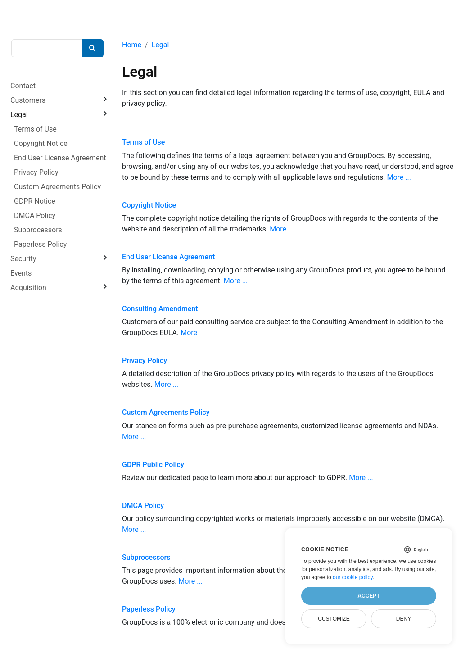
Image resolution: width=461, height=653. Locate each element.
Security (23, 258)
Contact (23, 86)
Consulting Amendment (160, 308)
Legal (19, 114)
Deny (403, 619)
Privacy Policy (36, 172)
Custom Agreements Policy (57, 186)
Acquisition (28, 287)
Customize (333, 619)
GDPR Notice (34, 201)
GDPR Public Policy (153, 464)
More (189, 332)
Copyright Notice (41, 143)
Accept (368, 596)
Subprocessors (38, 230)
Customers (27, 100)
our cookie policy (353, 577)
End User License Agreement (60, 158)
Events (21, 273)
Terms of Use (35, 129)
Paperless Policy (40, 244)
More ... (399, 177)
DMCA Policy (34, 215)
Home (131, 45)
